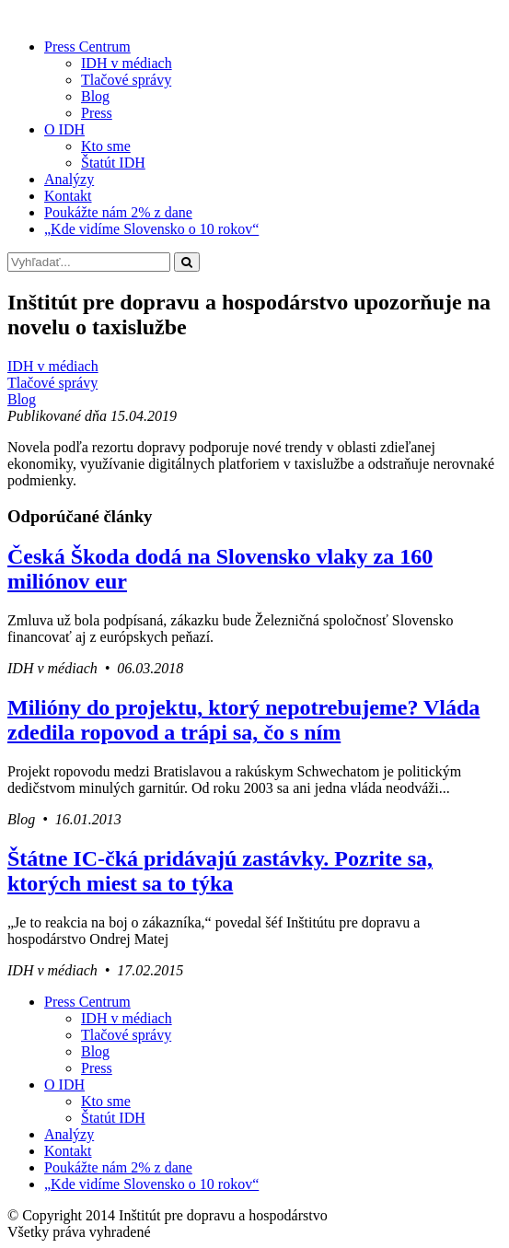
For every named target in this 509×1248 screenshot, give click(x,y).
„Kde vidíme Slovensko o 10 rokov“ (151, 229)
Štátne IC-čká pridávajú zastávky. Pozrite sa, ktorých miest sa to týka (220, 870)
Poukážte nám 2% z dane (118, 212)
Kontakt (68, 196)
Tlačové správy (126, 79)
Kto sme (106, 146)
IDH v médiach (126, 63)
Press (96, 113)
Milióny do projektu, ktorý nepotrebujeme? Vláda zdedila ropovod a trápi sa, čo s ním (243, 719)
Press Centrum (87, 46)
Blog (95, 96)
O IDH (64, 129)
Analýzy (69, 179)
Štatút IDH (113, 162)
